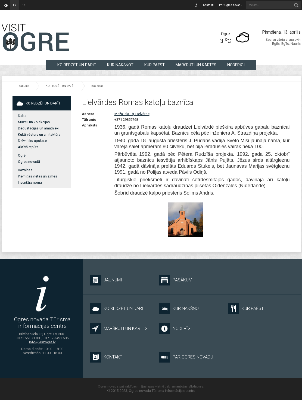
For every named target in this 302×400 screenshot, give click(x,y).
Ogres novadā (29, 162)
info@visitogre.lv (42, 342)
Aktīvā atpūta (28, 147)
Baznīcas (97, 86)
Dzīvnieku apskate (32, 141)
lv (14, 5)
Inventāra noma (30, 182)
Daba (22, 116)
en (24, 5)
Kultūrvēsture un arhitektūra (39, 134)
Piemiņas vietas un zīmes (37, 176)
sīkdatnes (195, 386)
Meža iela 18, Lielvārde (132, 114)
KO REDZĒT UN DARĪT (76, 65)
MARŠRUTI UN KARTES (196, 65)
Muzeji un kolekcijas (34, 122)
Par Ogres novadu (230, 5)
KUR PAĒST (154, 65)
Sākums (24, 86)
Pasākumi (176, 280)
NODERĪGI (236, 65)
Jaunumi (106, 280)
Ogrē (22, 155)
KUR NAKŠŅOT (120, 65)
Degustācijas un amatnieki (38, 128)
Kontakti (208, 5)
